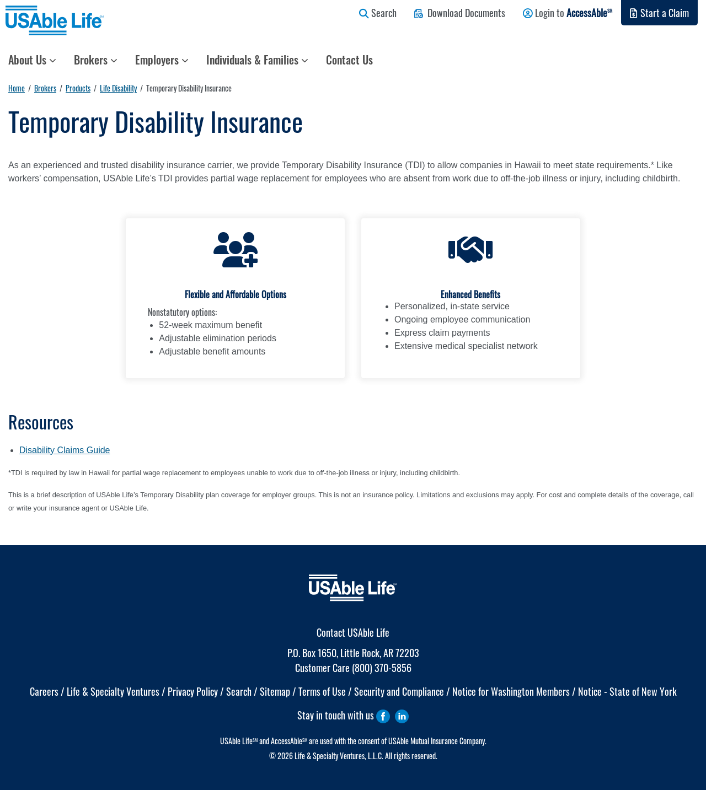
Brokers (95, 59)
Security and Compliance (399, 691)
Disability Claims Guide (64, 450)
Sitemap (275, 691)
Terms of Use (322, 691)
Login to (567, 13)
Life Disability (118, 88)
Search (378, 13)
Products (78, 88)
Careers (44, 691)
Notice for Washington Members (511, 691)
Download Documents (459, 13)
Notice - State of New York (627, 691)
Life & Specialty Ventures (113, 691)
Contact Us (349, 59)
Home (16, 88)
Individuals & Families (257, 59)
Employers (162, 59)
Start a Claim (659, 13)
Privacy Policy (193, 691)
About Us (32, 59)
